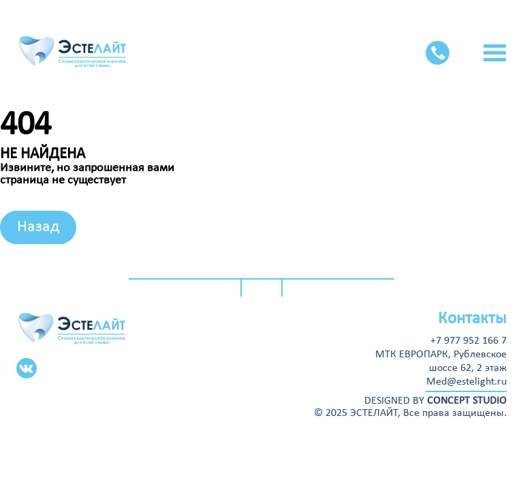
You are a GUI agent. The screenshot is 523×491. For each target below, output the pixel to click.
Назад (38, 227)
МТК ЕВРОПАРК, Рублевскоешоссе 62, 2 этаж (441, 361)
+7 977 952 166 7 (468, 341)
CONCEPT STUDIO (467, 401)
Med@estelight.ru (466, 381)
